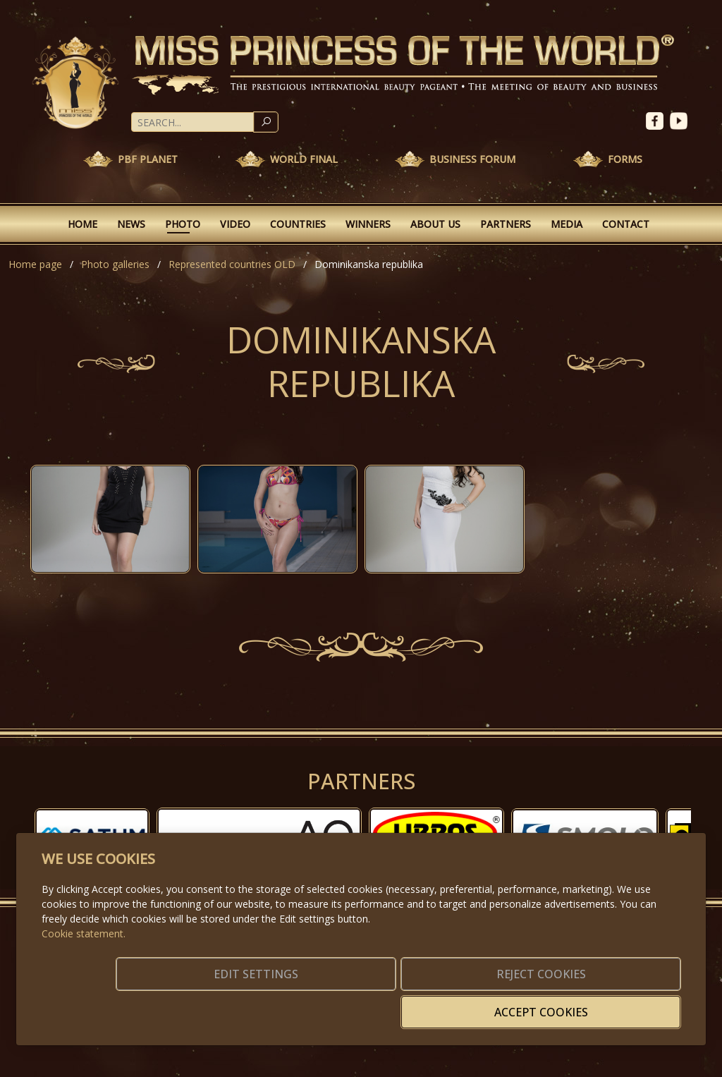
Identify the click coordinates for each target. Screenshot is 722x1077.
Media (566, 224)
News (131, 224)
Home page (35, 264)
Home (82, 224)
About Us (435, 224)
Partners (505, 224)
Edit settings (331, 1003)
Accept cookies (613, 1003)
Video (235, 224)
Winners (368, 224)
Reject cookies (472, 1003)
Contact (625, 224)
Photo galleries (115, 264)
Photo (182, 224)
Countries (298, 224)
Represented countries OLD (232, 264)
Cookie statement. (84, 954)
